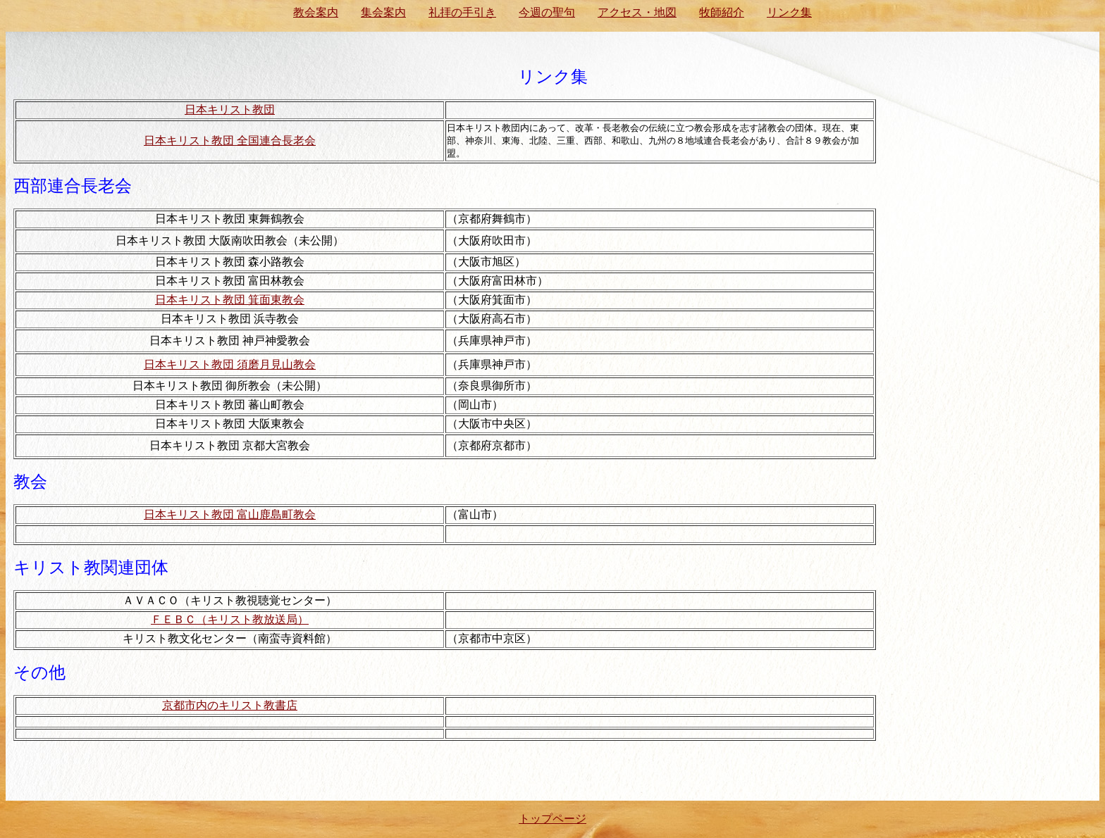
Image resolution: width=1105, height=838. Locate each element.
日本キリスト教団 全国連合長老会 (230, 140)
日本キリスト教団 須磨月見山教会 (230, 364)
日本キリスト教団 (230, 109)
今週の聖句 (547, 12)
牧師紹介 (721, 12)
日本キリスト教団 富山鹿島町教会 (230, 514)
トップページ (552, 819)
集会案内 (383, 12)
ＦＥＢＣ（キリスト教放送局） (230, 619)
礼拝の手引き (462, 12)
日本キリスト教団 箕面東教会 (229, 300)
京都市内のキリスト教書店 (229, 705)
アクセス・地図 (637, 12)
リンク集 (789, 12)
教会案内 (315, 12)
